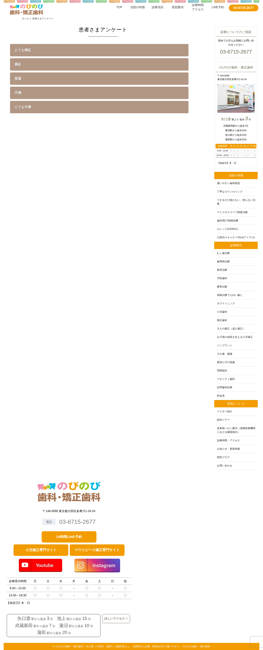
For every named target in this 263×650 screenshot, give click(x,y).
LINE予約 (218, 7)
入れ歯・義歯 (224, 353)
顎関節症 (222, 370)
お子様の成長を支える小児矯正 (235, 336)
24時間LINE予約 (69, 537)
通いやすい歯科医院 (228, 183)
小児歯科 (222, 311)
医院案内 (178, 7)
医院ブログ (223, 457)
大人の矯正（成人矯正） (231, 328)
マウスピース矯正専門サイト (97, 550)
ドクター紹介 (224, 411)
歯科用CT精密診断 (227, 220)
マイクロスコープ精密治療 (232, 212)
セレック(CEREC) (227, 228)
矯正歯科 (222, 320)
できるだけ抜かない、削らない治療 (236, 201)
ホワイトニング (226, 303)
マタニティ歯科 (226, 378)
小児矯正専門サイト (41, 550)
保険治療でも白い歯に (230, 295)
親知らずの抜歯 (226, 362)
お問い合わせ (224, 465)
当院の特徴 (137, 7)
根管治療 (222, 269)
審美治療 (222, 286)
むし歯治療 (223, 253)
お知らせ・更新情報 (228, 448)
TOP (119, 7)
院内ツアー (223, 419)
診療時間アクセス (198, 7)
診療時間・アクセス (228, 440)
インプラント (224, 345)
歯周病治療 (223, 261)
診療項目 (157, 7)
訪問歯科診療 (224, 387)
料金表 (221, 395)
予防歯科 (222, 278)
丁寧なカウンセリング (230, 191)
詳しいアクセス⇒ (116, 618)
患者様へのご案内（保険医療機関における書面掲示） (236, 430)
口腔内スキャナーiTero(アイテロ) (236, 237)
